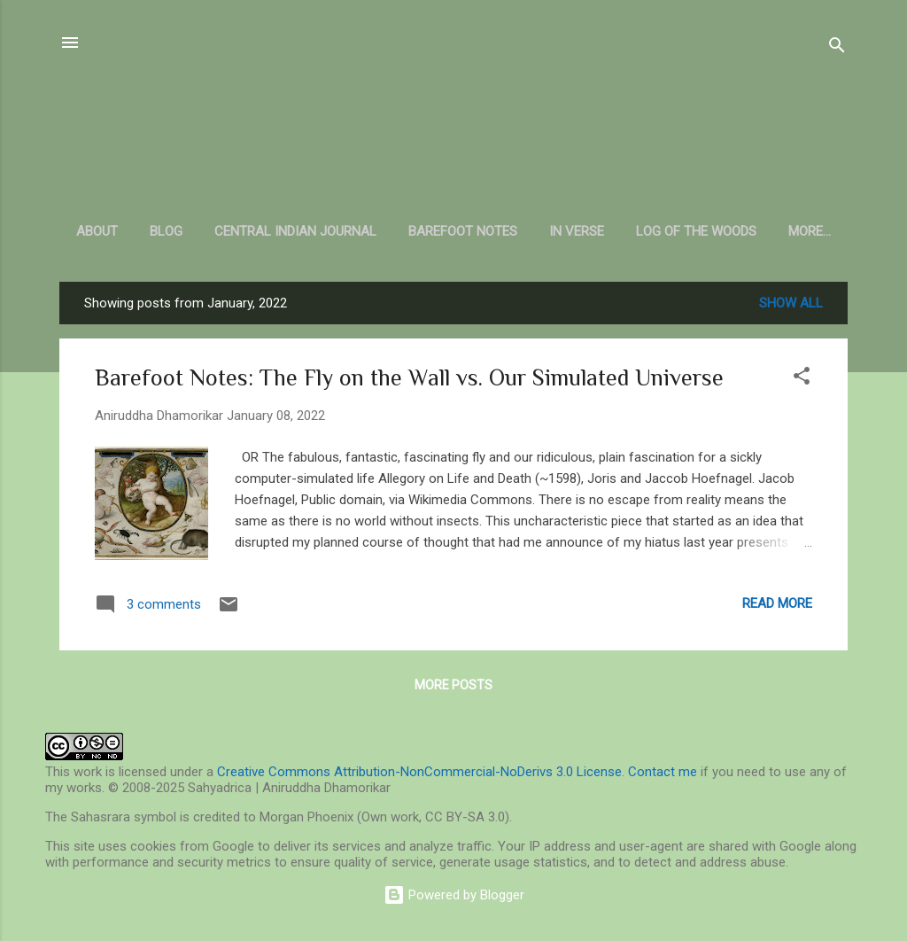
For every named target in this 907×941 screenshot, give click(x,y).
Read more (777, 603)
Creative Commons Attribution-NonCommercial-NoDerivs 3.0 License (419, 772)
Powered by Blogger (454, 895)
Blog (166, 231)
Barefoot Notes (462, 231)
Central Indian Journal (295, 231)
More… (809, 231)
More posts (453, 685)
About (97, 231)
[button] (801, 379)
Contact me (662, 772)
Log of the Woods (696, 231)
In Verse (576, 231)
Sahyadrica (454, 123)
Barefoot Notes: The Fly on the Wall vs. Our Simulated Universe (409, 378)
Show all (791, 303)
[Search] (837, 48)
